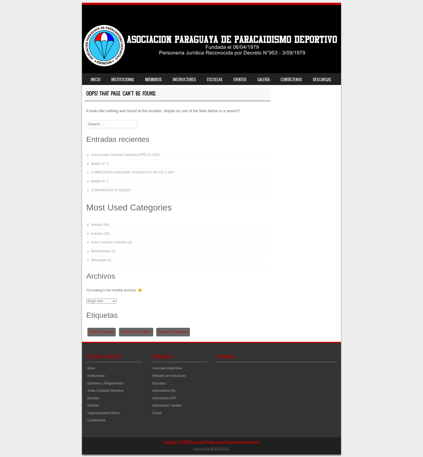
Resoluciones (101, 251)
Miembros (153, 80)
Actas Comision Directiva (109, 242)
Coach (157, 413)
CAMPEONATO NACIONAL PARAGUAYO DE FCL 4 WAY (133, 172)
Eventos (240, 80)
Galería (263, 80)
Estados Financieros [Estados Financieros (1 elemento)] (173, 332)
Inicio (95, 80)
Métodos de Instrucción (169, 376)
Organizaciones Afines (103, 413)
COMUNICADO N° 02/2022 (111, 190)
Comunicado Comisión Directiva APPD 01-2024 (125, 155)
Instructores (184, 80)
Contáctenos (291, 80)
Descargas (322, 80)
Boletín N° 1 (99, 181)
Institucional (122, 80)
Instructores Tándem (167, 405)
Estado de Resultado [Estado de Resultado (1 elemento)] (136, 332)
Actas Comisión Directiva (105, 391)
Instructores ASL (164, 391)
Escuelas (215, 80)
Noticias (97, 225)
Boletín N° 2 (99, 164)
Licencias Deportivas (167, 368)
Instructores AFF (164, 398)
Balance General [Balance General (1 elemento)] (102, 332)
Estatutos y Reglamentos (105, 383)
